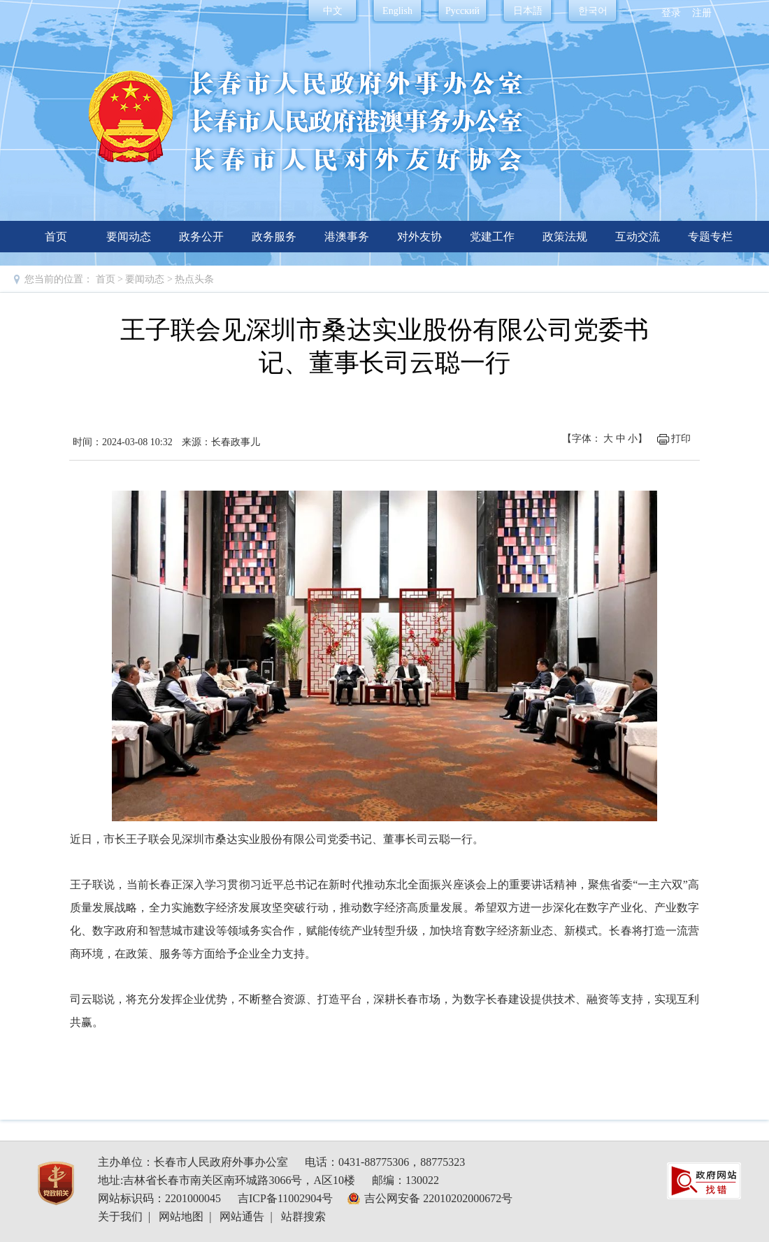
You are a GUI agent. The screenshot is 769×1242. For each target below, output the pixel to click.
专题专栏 (710, 237)
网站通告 (242, 1216)
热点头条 (194, 279)
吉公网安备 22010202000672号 (438, 1198)
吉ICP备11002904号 (285, 1198)
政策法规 (564, 237)
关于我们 (120, 1216)
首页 (56, 237)
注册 (702, 13)
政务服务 (274, 237)
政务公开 (201, 237)
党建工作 (492, 237)
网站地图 (181, 1216)
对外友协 (419, 237)
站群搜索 (303, 1216)
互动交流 (637, 237)
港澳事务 (346, 237)
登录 (671, 13)
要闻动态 (128, 237)
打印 (681, 438)
